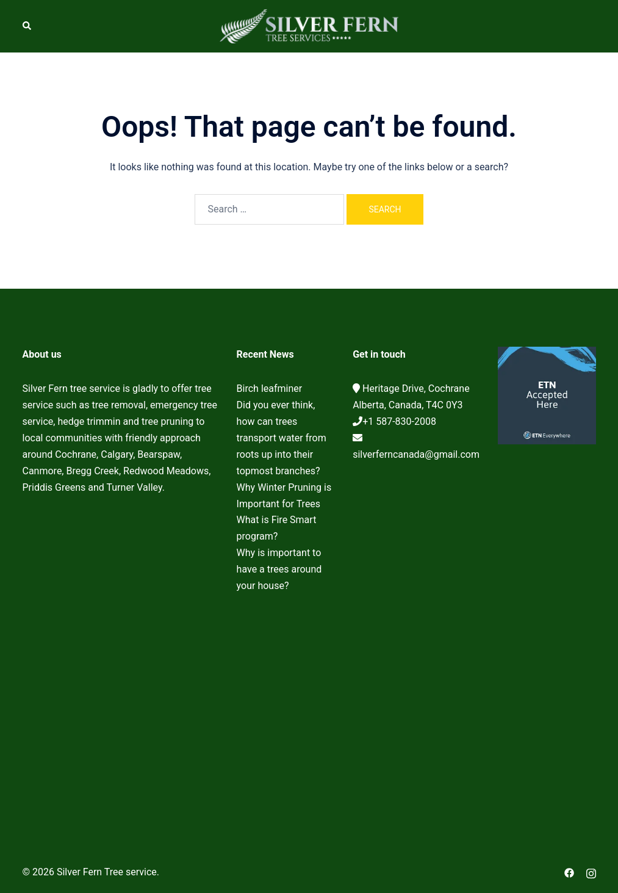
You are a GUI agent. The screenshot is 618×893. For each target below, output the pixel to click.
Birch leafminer (270, 388)
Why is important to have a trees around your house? (279, 569)
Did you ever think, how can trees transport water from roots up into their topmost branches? (281, 438)
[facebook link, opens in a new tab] (569, 872)
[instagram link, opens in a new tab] (591, 872)
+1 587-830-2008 (399, 421)
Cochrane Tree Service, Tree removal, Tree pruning (120, 652)
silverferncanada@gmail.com (416, 454)
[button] (27, 26)
